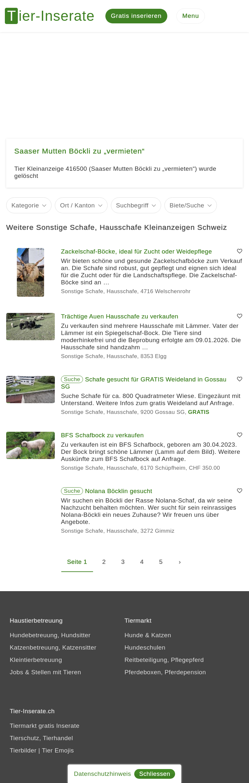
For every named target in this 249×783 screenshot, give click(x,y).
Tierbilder (23, 750)
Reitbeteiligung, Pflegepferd (164, 660)
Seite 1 (77, 562)
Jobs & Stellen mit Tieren (45, 672)
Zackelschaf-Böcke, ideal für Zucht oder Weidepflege (136, 251)
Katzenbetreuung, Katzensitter (53, 647)
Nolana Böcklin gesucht (118, 491)
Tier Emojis (58, 750)
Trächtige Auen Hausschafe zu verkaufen (119, 316)
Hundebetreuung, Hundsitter (50, 635)
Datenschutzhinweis (102, 773)
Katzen (161, 635)
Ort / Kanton (77, 205)
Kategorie (25, 205)
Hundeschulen (144, 647)
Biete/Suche (187, 205)
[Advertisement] (124, 81)
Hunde (133, 635)
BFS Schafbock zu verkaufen (102, 435)
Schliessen (154, 773)
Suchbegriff (132, 205)
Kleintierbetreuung (36, 660)
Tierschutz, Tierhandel (41, 738)
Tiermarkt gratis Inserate (44, 726)
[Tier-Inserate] (53, 16)
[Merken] (239, 251)
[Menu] (190, 16)
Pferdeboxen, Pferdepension (165, 672)
